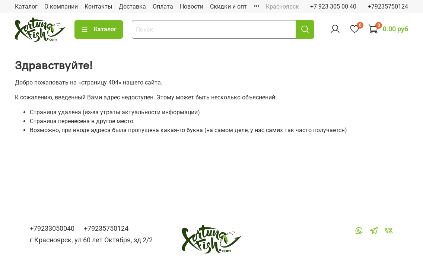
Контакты (98, 6)
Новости (191, 6)
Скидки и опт (228, 6)
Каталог (26, 6)
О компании (61, 6)
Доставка (132, 6)
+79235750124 (388, 6)
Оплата (163, 6)
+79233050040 (52, 228)
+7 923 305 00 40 (333, 6)
